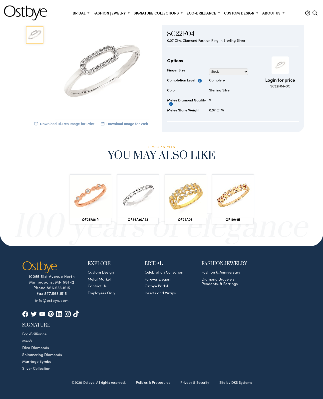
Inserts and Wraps (160, 293)
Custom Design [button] (239, 12)
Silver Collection (36, 368)
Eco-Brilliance (34, 334)
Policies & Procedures (153, 382)
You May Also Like (161, 155)
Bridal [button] (79, 12)
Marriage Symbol (37, 361)
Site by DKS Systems (235, 382)
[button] (307, 12)
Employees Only (101, 293)
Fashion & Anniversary (221, 272)
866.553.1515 (58, 287)
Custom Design (101, 272)
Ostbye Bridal (156, 286)
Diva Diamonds (35, 347)
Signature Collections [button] (157, 12)
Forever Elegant (158, 279)
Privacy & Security (194, 382)
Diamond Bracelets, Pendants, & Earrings (220, 281)
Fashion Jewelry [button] (110, 12)
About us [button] (272, 12)
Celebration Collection (164, 272)
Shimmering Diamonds (42, 354)
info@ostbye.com (52, 300)
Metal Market (99, 279)
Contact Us (97, 286)
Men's (27, 341)
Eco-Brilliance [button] (202, 12)
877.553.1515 (55, 293)
